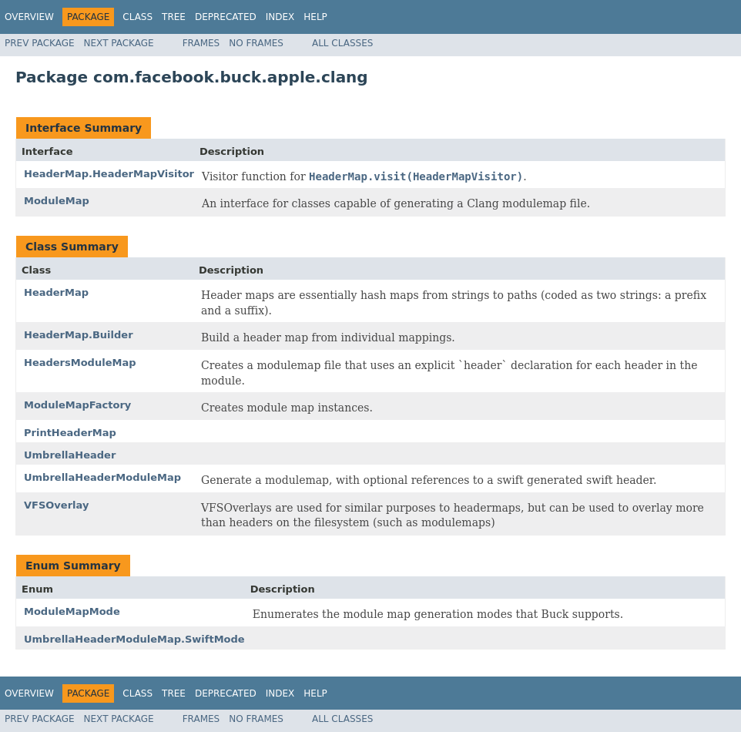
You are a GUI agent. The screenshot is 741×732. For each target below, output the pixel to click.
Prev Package (40, 43)
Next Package (119, 43)
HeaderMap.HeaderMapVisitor (109, 174)
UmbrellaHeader (70, 455)
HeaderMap (56, 292)
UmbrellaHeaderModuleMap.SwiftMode (134, 639)
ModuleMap (56, 201)
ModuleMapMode (72, 611)
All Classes (342, 43)
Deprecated (225, 17)
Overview (29, 17)
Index (280, 17)
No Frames (256, 43)
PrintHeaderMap (70, 432)
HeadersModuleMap (80, 362)
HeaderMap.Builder (78, 335)
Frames (201, 43)
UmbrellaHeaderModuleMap (102, 477)
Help (315, 17)
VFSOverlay (56, 505)
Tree (174, 17)
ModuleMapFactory (77, 405)
